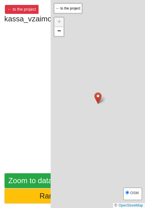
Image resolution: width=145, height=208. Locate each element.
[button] (98, 98)
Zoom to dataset (35, 180)
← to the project (21, 9)
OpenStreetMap (131, 205)
